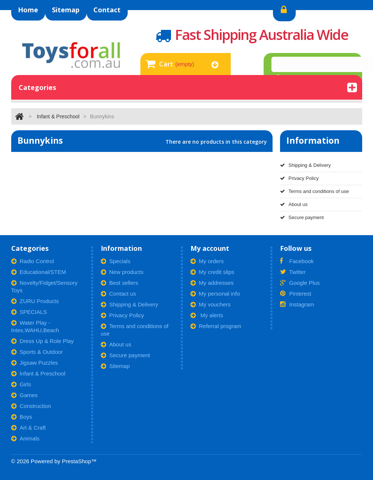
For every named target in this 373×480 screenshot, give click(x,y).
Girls (21, 384)
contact (107, 9)
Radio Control (32, 261)
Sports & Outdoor (37, 352)
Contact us (118, 293)
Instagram (297, 304)
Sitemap (115, 366)
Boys (21, 417)
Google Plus (300, 283)
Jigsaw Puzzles (34, 362)
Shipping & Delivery (305, 165)
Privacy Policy (299, 178)
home (28, 9)
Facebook (297, 261)
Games (24, 395)
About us (294, 204)
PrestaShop (76, 461)
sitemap (66, 9)
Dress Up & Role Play (42, 341)
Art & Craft (28, 427)
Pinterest (295, 293)
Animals (25, 438)
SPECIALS (29, 312)
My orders (207, 261)
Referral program (216, 326)
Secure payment (302, 217)
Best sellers (120, 283)
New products (122, 272)
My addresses (212, 283)
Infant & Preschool (58, 116)
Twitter (293, 272)
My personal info (215, 293)
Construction (31, 406)
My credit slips (212, 272)
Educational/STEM (38, 272)
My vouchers (210, 304)
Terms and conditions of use (314, 191)
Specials (116, 261)
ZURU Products (35, 301)
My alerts (206, 315)
